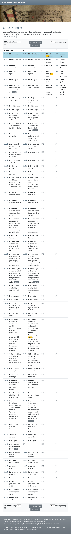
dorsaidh (31, 437)
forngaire (14, 225)
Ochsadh (12, 380)
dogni (30, 328)
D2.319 (25, 380)
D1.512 (6, 134)
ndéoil (11, 282)
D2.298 (25, 166)
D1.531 (6, 313)
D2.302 (25, 208)
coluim (11, 361)
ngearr (30, 74)
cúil (38, 203)
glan (18, 106)
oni (29, 115)
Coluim (35, 361)
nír (34, 405)
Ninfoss (31, 236)
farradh (30, 333)
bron (34, 401)
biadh (37, 88)
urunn (50, 66)
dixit (10, 256)
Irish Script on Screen (29, 530)
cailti (36, 178)
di (11, 126)
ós (17, 424)
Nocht (11, 98)
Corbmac (17, 182)
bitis (15, 248)
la (13, 454)
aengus (33, 118)
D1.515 (6, 160)
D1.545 (6, 466)
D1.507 (6, 98)
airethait (17, 278)
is (12, 115)
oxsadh (15, 397)
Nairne (11, 124)
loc (38, 484)
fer (14, 256)
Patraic (12, 452)
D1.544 (6, 460)
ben (17, 154)
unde (11, 146)
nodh (30, 90)
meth (11, 463)
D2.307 (25, 268)
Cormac (30, 184)
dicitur (13, 88)
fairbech (35, 463)
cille (14, 211)
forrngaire (33, 225)
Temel (11, 412)
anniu (30, 341)
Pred (30, 498)
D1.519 (6, 192)
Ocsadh (12, 393)
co (29, 412)
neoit (30, 187)
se (31, 412)
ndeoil (30, 282)
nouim (15, 244)
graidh (30, 454)
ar (13, 246)
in (19, 126)
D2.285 (25, 65)
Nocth (30, 98)
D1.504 (6, 71)
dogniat (12, 205)
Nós (10, 303)
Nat (10, 254)
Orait (11, 369)
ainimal (36, 300)
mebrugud (32, 326)
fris (29, 348)
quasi (12, 100)
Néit (30, 152)
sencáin (11, 333)
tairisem (36, 223)
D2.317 (25, 368)
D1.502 (6, 59)
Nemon (11, 154)
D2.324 (25, 440)
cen (15, 230)
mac (10, 148)
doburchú (31, 68)
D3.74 (43, 59)
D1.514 (6, 152)
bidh (29, 486)
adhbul (11, 168)
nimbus (15, 115)
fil (16, 335)
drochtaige (13, 180)
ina (10, 215)
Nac (10, 219)
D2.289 (25, 113)
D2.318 (25, 374)
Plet (10, 490)
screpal (30, 468)
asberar (12, 344)
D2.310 (25, 296)
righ (29, 308)
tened (16, 271)
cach (34, 71)
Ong (10, 401)
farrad (17, 330)
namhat (31, 265)
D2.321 (25, 401)
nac (18, 230)
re (36, 246)
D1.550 (6, 497)
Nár (29, 144)
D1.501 (6, 54)
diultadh (36, 219)
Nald (11, 166)
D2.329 (25, 478)
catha (19, 152)
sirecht (37, 60)
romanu (31, 457)
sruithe (11, 228)
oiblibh (30, 120)
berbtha (12, 280)
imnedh (11, 403)
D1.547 (6, 478)
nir (15, 405)
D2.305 (25, 241)
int (20, 328)
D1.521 (6, 208)
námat (11, 265)
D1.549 (6, 489)
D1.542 (6, 444)
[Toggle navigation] (67, 2)
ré (17, 246)
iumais (35, 120)
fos (17, 236)
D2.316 (25, 354)
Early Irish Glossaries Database (13, 2)
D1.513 (6, 144)
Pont (11, 478)
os (36, 424)
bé (13, 157)
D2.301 (25, 200)
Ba (29, 363)
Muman (37, 273)
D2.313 (25, 109)
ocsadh (32, 387)
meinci (30, 346)
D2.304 (25, 235)
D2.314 (25, 313)
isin (18, 248)
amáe (34, 166)
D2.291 (25, 134)
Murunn (12, 66)
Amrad (30, 361)
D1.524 (6, 241)
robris (13, 187)
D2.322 (25, 424)
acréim (11, 263)
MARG (30, 337)
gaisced (36, 152)
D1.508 (6, 106)
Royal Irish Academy (58, 527)
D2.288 (25, 98)
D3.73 (43, 54)
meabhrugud (13, 326)
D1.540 (6, 434)
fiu (36, 344)
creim (35, 263)
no (34, 195)
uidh (31, 363)
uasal (17, 144)
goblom (12, 261)
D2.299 (25, 177)
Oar (10, 441)
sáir (16, 205)
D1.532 (6, 319)
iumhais (17, 120)
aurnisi (17, 286)
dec (35, 474)
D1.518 (6, 177)
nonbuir (12, 305)
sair (35, 205)
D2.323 (25, 434)
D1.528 (6, 296)
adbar (16, 444)
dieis (29, 246)
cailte (18, 178)
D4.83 (56, 85)
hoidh (11, 363)
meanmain (31, 324)
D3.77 (43, 79)
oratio (17, 369)
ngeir (65, 76)
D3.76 (43, 71)
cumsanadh (13, 383)
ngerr (11, 74)
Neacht (12, 106)
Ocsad (30, 380)
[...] (48, 56)
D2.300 (25, 192)
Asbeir (37, 258)
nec (14, 221)
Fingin (35, 138)
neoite (18, 184)
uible (12, 271)
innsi (18, 213)
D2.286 (25, 71)
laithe (11, 248)
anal (35, 393)
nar (19, 146)
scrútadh (12, 322)
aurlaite (13, 356)
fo (19, 118)
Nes (29, 286)
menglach (16, 90)
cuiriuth (30, 427)
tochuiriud (12, 429)
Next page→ (35, 45)
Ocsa (30, 393)
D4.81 (56, 71)
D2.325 (25, 452)
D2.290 (25, 123)
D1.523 (6, 235)
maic (29, 140)
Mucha (11, 60)
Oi (10, 313)
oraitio (36, 369)
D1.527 (6, 285)
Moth (11, 80)
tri (17, 305)
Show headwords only (10, 36)
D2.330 (25, 481)
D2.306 (25, 254)
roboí (16, 128)
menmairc (12, 324)
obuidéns (18, 354)
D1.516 (6, 166)
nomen (16, 490)
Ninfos (11, 236)
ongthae (35, 414)
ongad (18, 405)
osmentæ (34, 348)
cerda (11, 494)
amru (17, 358)
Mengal (49, 85)
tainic (14, 407)
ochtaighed (34, 180)
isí (15, 246)
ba (18, 361)
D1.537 (6, 393)
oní (10, 115)
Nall (29, 166)
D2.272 (25, 85)
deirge (11, 278)
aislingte (31, 136)
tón (15, 254)
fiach (18, 258)
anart (18, 85)
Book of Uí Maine (30, 527)
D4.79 (56, 59)
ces (10, 250)
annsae (30, 195)
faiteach (31, 416)
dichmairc (15, 232)
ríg (19, 305)
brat (17, 374)
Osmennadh (13, 319)
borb (16, 478)
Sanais (30, 290)
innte (30, 130)
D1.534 (6, 368)
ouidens (35, 354)
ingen (18, 110)
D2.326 (25, 460)
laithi (30, 248)
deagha (18, 275)
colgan (11, 339)
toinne (30, 238)
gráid (11, 454)
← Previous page (35, 42)
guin (15, 160)
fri (10, 225)
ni (16, 395)
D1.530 (6, 303)
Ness (11, 286)
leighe (16, 288)
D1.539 (6, 424)
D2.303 (25, 219)
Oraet (11, 374)
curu (37, 313)
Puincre (31, 466)
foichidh (36, 410)
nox (16, 100)
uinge (11, 474)
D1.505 (6, 79)
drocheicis (31, 350)
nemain (30, 275)
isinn (15, 213)
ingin (36, 110)
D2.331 (25, 489)
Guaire (30, 148)
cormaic (16, 290)
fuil (32, 215)
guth (17, 80)
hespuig (14, 308)
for (16, 187)
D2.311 (25, 299)
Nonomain (13, 201)
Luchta (34, 140)
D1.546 (6, 472)
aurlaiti (30, 356)
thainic (30, 410)
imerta (15, 203)
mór (29, 168)
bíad (16, 280)
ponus (16, 472)
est (47, 90)
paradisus (12, 484)
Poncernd (12, 460)
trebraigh (12, 377)
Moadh (11, 54)
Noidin (30, 242)
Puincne (12, 466)
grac (29, 263)
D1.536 (6, 380)
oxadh (30, 397)
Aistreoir (12, 435)
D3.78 (43, 85)
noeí (18, 211)
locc (19, 484)
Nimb (11, 113)
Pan (29, 472)
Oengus (15, 118)
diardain (17, 195)
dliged (11, 446)
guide (11, 449)
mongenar (31, 339)
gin (19, 429)
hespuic (36, 308)
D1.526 (6, 268)
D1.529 (6, 299)
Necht (30, 106)
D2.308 (25, 303)
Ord (10, 444)
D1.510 (6, 113)
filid (10, 310)
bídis (33, 248)
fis (15, 303)
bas (30, 365)
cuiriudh (12, 427)
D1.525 (6, 254)
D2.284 (25, 59)
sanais (11, 290)
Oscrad (11, 424)
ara (10, 341)
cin (15, 387)
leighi (35, 288)
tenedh (34, 271)
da (29, 180)
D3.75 (43, 65)
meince (14, 341)
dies (10, 246)
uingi (31, 474)
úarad (11, 387)
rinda (11, 492)
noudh (62, 92)
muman (18, 256)
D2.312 (25, 106)
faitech (11, 416)
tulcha (11, 213)
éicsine (11, 330)
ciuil (19, 203)
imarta (34, 203)
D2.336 (25, 497)
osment (12, 348)
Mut (10, 71)
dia (15, 152)
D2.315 (25, 319)
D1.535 (6, 374)
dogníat (31, 205)
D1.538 (6, 401)
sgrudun (31, 322)
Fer (33, 256)
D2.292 (25, 144)
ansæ (11, 195)
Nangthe (31, 192)
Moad (62, 54)
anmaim (34, 126)
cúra (18, 313)
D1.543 (6, 452)
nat (15, 263)
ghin (29, 431)
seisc (29, 316)
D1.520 (6, 200)
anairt (62, 88)
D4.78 (56, 54)
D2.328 (25, 472)
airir (34, 486)
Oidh (11, 354)
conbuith (12, 184)
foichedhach (32, 419)
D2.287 (25, 79)
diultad (16, 219)
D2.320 (25, 393)
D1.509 (6, 109)
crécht (35, 296)
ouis (14, 313)
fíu (18, 339)
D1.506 (6, 85)
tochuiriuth (32, 429)
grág (16, 261)
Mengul (12, 85)
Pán (10, 472)
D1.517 (6, 172)
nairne (30, 138)
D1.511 (6, 123)
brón (15, 401)
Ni (16, 333)
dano (11, 223)
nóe (37, 211)
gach (15, 71)
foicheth (12, 410)
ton (34, 254)
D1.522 (6, 219)
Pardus (11, 481)
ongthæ (12, 414)
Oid (29, 354)
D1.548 (6, 481)
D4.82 (56, 79)
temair (18, 124)
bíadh (18, 88)
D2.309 (25, 285)
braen (36, 113)
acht (10, 397)
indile (16, 498)
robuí (35, 128)
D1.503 (6, 65)
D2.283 (25, 54)
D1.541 (6, 440)
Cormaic (36, 290)
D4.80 (56, 65)
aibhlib (11, 120)
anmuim (15, 126)
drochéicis (12, 350)
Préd (11, 498)
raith (17, 337)
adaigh (18, 98)
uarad (37, 385)
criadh (30, 288)
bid (50, 90)
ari (39, 344)
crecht (16, 296)
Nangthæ (12, 192)
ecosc (18, 54)
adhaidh (31, 100)
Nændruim (13, 209)
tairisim (17, 223)
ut (10, 88)
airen (17, 446)
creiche (30, 500)
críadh (11, 288)
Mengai (62, 85)
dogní (11, 328)
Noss (30, 303)
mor (16, 166)
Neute (11, 178)
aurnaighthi (32, 371)
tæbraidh (31, 377)
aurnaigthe (13, 371)
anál (17, 393)
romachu (12, 457)
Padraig (31, 452)
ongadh (30, 407)
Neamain (12, 275)
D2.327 (25, 466)
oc (14, 337)
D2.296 (25, 152)
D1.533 (6, 354)
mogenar (12, 335)
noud (11, 90)
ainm (11, 203)
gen (10, 232)
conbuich (37, 184)
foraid (11, 128)
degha (36, 275)
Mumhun (31, 258)
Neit (11, 152)
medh (30, 463)
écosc (37, 54)
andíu (11, 337)
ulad (35, 242)
